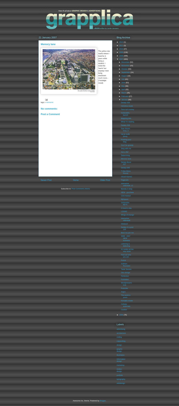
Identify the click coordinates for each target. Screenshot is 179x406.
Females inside (127, 301)
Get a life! (124, 152)
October (124, 69)
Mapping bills (126, 118)
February (125, 96)
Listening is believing (125, 245)
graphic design (119, 350)
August (124, 76)
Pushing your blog (126, 141)
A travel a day (126, 208)
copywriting (121, 341)
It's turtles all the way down (127, 250)
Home (76, 180)
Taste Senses (126, 269)
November (125, 66)
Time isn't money (127, 109)
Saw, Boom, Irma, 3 (125, 130)
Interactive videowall (125, 219)
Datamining (125, 155)
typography (121, 379)
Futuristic (124, 288)
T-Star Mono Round (126, 172)
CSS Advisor (126, 196)
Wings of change (127, 215)
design (119, 345)
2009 (121, 52)
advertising (121, 329)
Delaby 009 (125, 103)
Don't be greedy (127, 145)
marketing (120, 365)
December (125, 62)
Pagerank (124, 180)
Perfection (125, 276)
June (123, 83)
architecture (121, 333)
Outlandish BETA (125, 204)
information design (121, 360)
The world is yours (125, 296)
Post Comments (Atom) (81, 189)
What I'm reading (127, 122)
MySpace (124, 199)
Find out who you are (126, 256)
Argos (123, 292)
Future (123, 260)
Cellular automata (125, 305)
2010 (121, 49)
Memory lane (126, 159)
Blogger (103, 401)
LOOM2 (124, 211)
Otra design (125, 273)
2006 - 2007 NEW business (125, 238)
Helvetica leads (127, 106)
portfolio (120, 375)
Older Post (105, 180)
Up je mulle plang (125, 135)
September (125, 72)
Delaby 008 (125, 125)
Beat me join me (127, 233)
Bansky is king (126, 189)
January (124, 100)
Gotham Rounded (125, 265)
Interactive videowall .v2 (127, 184)
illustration (121, 355)
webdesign (121, 383)
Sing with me (126, 148)
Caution (124, 310)
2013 (121, 42)
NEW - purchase (127, 192)
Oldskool (124, 224)
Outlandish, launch (125, 114)
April (123, 89)
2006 (121, 315)
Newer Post (46, 180)
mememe (49, 102)
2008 (121, 56)
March (124, 93)
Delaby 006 (125, 168)
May (123, 86)
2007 (121, 59)
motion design (119, 370)
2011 (121, 46)
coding (119, 337)
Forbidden (125, 279)
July (123, 79)
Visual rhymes (126, 177)
